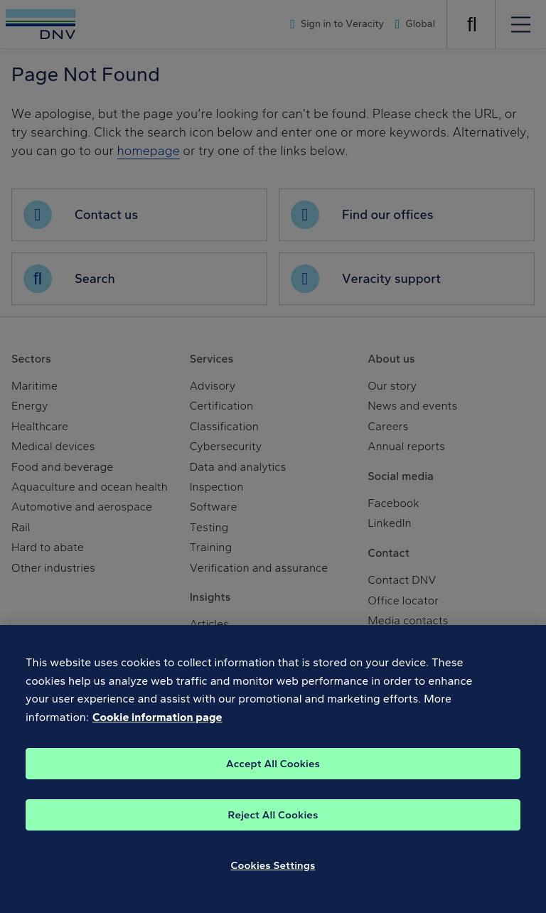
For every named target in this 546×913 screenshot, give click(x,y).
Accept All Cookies (273, 771)
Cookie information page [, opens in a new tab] (157, 725)
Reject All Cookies (273, 822)
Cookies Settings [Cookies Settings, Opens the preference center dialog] (273, 873)
